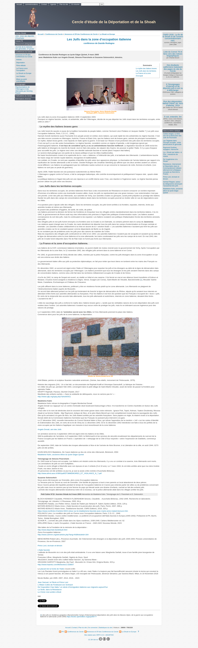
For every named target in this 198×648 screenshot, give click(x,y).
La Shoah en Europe (107, 34)
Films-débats (21, 65)
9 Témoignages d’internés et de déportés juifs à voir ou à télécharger (173, 87)
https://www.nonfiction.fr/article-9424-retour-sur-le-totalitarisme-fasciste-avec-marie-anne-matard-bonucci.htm (83, 511)
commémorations (31, 4)
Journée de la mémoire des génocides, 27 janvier (24, 48)
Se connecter (92, 627)
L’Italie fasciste (44, 550)
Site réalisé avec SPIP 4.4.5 (94, 635)
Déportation (20, 63)
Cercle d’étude (20, 33)
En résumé (75, 4)
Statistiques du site (105, 627)
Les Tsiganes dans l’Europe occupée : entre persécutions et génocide (172, 143)
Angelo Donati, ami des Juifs (49, 429)
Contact (44, 4)
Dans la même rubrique (171, 131)
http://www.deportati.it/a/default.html (52, 530)
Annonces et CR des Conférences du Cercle (81, 34)
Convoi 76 (19, 41)
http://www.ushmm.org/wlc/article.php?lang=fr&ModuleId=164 (63, 535)
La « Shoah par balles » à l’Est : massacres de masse (172, 154)
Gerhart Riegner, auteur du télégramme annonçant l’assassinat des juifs (172, 184)
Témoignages (20, 84)
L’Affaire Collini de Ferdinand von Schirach (55, 585)
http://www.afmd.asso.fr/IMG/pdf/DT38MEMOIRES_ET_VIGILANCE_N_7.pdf (70, 473)
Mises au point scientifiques (21, 80)
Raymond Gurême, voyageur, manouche (170, 148)
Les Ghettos (20, 76)
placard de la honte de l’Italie (52, 569)
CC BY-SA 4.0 (99, 638)
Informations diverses (23, 99)
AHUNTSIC (110, 635)
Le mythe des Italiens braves (146, 68)
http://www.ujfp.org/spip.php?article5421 (54, 397)
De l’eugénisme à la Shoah (170, 160)
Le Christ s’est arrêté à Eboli (49, 592)
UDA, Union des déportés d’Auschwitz (24, 37)
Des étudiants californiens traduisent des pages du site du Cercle (172, 68)
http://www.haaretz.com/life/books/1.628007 (56, 565)
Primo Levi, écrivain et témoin (50, 546)
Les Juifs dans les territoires (146, 71)
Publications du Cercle (23, 96)
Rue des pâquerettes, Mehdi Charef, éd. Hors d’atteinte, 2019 (173, 103)
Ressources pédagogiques (25, 44)
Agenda (53, 4)
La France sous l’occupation (22, 69)
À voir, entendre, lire (173, 117)
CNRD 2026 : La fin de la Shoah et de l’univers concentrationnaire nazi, (173, 37)
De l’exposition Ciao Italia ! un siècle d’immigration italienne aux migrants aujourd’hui (73, 587)
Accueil (40, 34)
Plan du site (63, 4)
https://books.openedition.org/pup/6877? (82, 617)
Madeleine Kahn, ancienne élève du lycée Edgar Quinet (61, 455)
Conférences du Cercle (54, 34)
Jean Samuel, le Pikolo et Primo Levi (53, 582)
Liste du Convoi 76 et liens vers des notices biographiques (172, 54)
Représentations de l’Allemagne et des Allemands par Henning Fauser (23, 90)
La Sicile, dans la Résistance (50, 590)
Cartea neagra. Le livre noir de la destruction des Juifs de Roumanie (172, 136)
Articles (19, 60)
